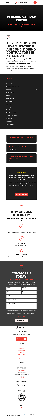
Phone (8, 291)
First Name (9, 287)
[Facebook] (21, 407)
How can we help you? (11, 303)
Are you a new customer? (11, 299)
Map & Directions (21, 370)
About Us (21, 346)
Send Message (21, 320)
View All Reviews (21, 194)
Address (8, 295)
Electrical (22, 352)
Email (23, 291)
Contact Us (21, 339)
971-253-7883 (22, 331)
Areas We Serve (21, 354)
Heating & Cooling (21, 350)
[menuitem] (21, 83)
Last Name (24, 287)
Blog (22, 356)
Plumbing (21, 348)
